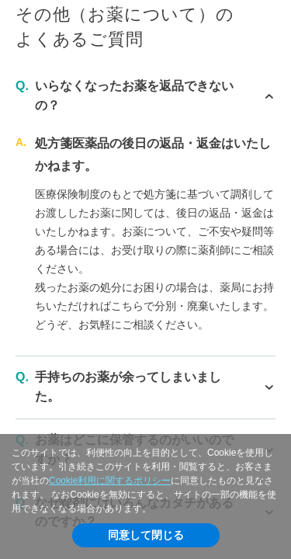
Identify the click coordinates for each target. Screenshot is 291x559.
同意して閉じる (146, 535)
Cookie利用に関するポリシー (110, 480)
